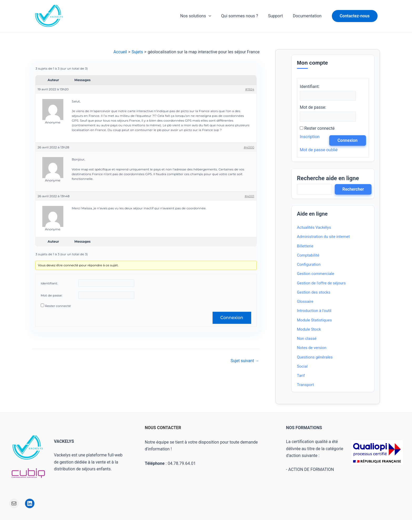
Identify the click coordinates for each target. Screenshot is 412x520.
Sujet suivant (244, 361)
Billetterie (305, 246)
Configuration (309, 264)
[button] (355, 16)
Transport (305, 385)
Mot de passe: (51, 295)
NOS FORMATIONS (304, 427)
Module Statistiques (314, 320)
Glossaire (305, 301)
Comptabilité (308, 255)
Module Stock (309, 329)
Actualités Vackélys (314, 227)
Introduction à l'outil (314, 311)
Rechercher (353, 189)
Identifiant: (49, 283)
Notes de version (311, 348)
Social (302, 366)
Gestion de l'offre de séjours (321, 283)
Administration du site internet (323, 237)
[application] (214, 16)
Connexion (231, 317)
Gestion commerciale (315, 274)
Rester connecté (58, 306)
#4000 (249, 147)
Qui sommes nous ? (243, 15)
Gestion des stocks (313, 292)
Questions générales (315, 357)
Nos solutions (201, 16)
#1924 (249, 89)
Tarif (301, 375)
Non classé (306, 338)
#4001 (249, 196)
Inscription (310, 136)
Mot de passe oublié (319, 150)
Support (277, 15)
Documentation (307, 15)
